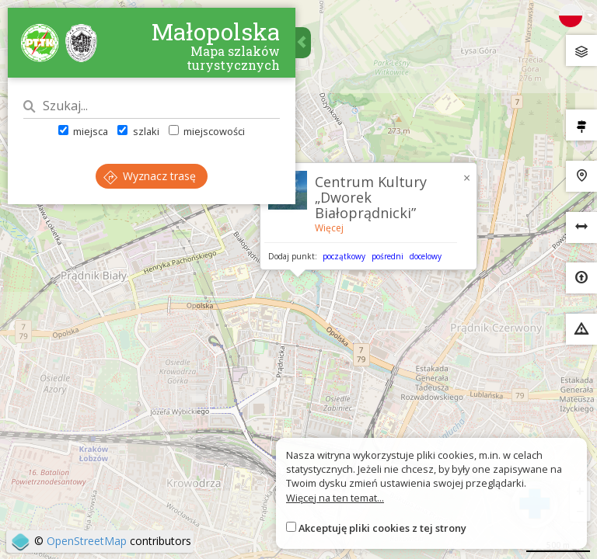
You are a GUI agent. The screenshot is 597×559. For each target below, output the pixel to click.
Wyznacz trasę (149, 175)
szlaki (138, 131)
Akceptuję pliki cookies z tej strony (382, 528)
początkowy (344, 256)
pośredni (387, 256)
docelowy (426, 256)
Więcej (329, 227)
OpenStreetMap (87, 540)
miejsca (83, 131)
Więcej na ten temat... (335, 498)
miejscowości (207, 131)
